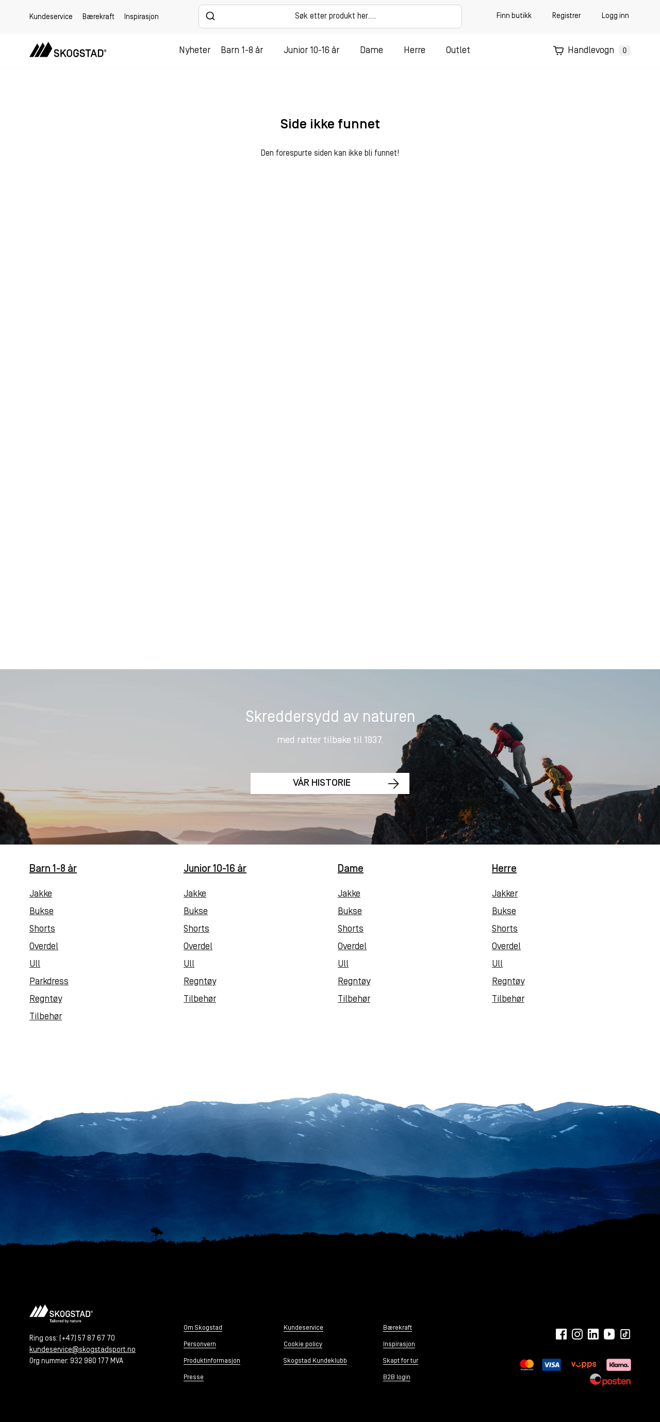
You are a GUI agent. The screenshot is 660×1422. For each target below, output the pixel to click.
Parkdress (49, 982)
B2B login (396, 1377)
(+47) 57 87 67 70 (87, 1339)
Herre (414, 51)
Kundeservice (51, 17)
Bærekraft (98, 17)
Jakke (40, 894)
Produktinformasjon (212, 1361)
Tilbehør (45, 1017)
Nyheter (194, 51)
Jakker (505, 894)
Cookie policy (303, 1344)
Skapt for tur (400, 1361)
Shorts (42, 929)
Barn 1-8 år (242, 51)
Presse (194, 1377)
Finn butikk (514, 16)
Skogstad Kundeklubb (315, 1361)
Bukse (41, 912)
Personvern (200, 1344)
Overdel (43, 947)
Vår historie (319, 784)
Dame (371, 51)
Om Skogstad (203, 1328)
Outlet (458, 51)
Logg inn (615, 16)
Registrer (566, 16)
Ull (34, 964)
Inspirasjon (141, 17)
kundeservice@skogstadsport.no (82, 1350)
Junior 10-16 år (311, 51)
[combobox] (330, 16)
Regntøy (45, 999)
